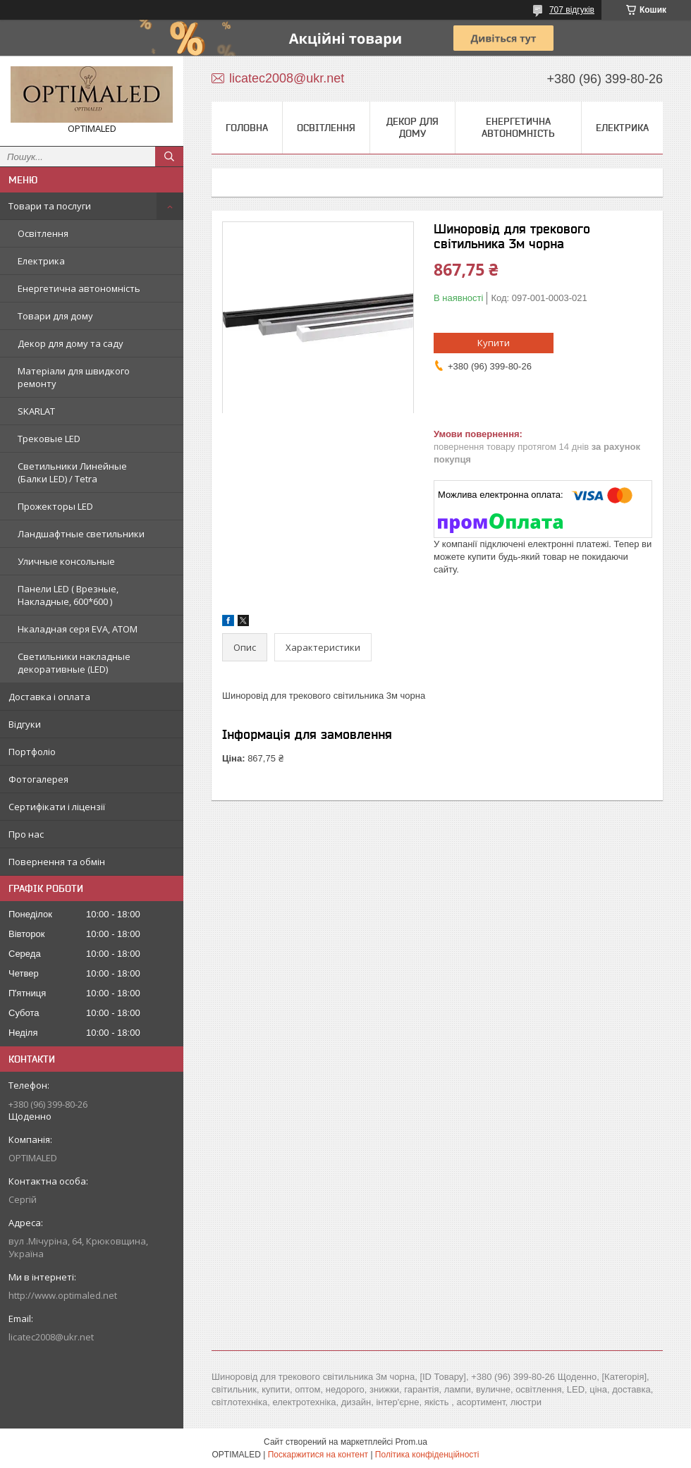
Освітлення (43, 233)
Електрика (41, 261)
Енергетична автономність (79, 288)
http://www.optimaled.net (62, 1295)
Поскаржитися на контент (318, 1455)
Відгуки (24, 724)
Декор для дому (412, 127)
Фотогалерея (38, 779)
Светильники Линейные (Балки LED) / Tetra (72, 472)
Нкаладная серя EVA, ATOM (77, 629)
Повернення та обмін (56, 861)
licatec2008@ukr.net (51, 1337)
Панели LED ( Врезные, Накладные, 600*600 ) (68, 595)
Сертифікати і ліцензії (56, 806)
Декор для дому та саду (70, 343)
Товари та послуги (49, 206)
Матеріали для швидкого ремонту (74, 377)
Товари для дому (55, 316)
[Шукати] (169, 156)
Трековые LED (49, 438)
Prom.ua (411, 1442)
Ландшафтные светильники (81, 533)
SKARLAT (36, 411)
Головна (247, 127)
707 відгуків (571, 10)
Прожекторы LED (55, 506)
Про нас (26, 834)
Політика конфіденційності (427, 1455)
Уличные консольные (66, 561)
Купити (493, 342)
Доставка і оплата (49, 696)
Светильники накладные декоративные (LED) (74, 662)
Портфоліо (32, 751)
